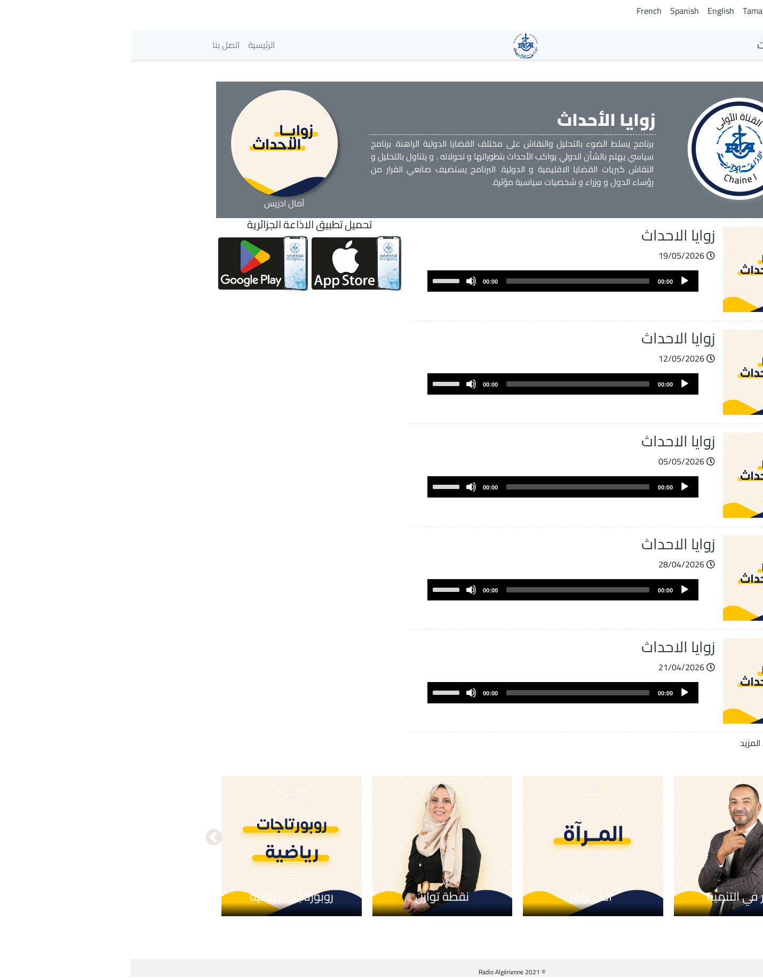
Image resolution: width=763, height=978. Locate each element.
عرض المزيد (629, 743)
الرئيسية (130, 45)
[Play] (554, 281)
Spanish (553, 11)
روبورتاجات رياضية (161, 896)
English (590, 11)
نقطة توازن (311, 896)
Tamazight (631, 11)
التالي (83, 838)
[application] (432, 281)
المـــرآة (462, 896)
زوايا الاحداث (547, 235)
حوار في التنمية (613, 896)
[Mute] (340, 281)
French (518, 11)
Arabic (669, 11)
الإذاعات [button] (651, 44)
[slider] (447, 281)
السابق (680, 838)
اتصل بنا (95, 45)
